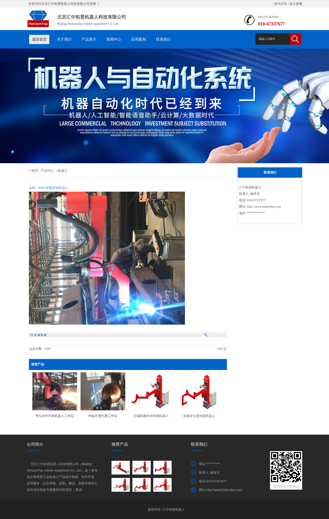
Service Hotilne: (268, 17)
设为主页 (280, 4)
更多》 (80, 489)
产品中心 (47, 170)
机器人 (62, 170)
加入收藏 (295, 4)
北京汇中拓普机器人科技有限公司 (65, 4)
